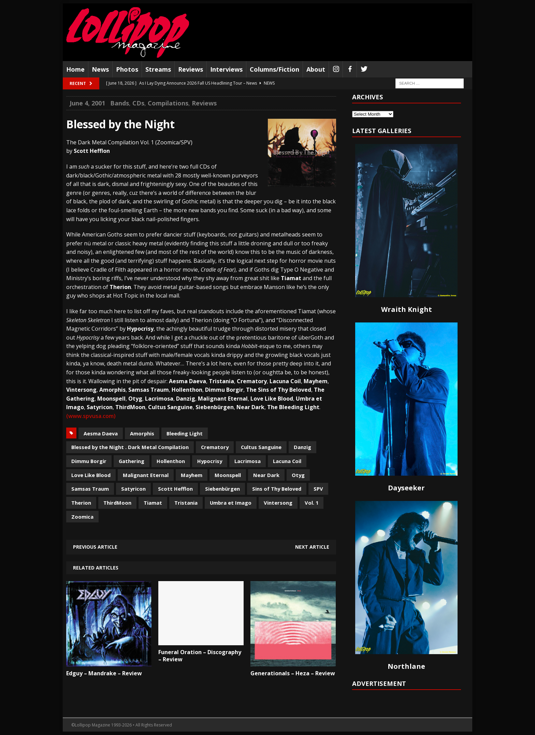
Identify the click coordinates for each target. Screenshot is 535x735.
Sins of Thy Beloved (276, 488)
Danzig (302, 447)
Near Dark (266, 475)
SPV (318, 488)
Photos (127, 69)
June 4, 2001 (87, 103)
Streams (158, 69)
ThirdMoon (117, 502)
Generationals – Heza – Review (292, 673)
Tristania (186, 502)
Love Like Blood (91, 475)
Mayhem (191, 475)
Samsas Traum (90, 488)
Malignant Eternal (146, 475)
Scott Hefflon (175, 488)
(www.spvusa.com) (91, 416)
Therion (81, 502)
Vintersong (278, 502)
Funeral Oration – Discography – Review (199, 655)
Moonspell (228, 475)
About (315, 69)
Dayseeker (406, 487)
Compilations (168, 103)
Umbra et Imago (230, 502)
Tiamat (153, 502)
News (100, 69)
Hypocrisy (209, 461)
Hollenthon (171, 461)
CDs (138, 103)
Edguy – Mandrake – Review (104, 673)
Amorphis (142, 433)
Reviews (190, 69)
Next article (312, 547)
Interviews (226, 69)
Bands (119, 103)
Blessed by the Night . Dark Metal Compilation (130, 447)
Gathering (131, 461)
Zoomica (82, 516)
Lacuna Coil (287, 461)
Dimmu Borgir (88, 461)
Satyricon (133, 488)
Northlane (406, 666)
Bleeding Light (185, 433)
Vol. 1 (311, 502)
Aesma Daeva (101, 433)
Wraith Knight (406, 309)
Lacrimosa (247, 461)
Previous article (95, 547)
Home (75, 69)
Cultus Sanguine (261, 447)
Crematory (215, 447)
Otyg (298, 475)
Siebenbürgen (222, 488)
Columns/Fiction (274, 69)
